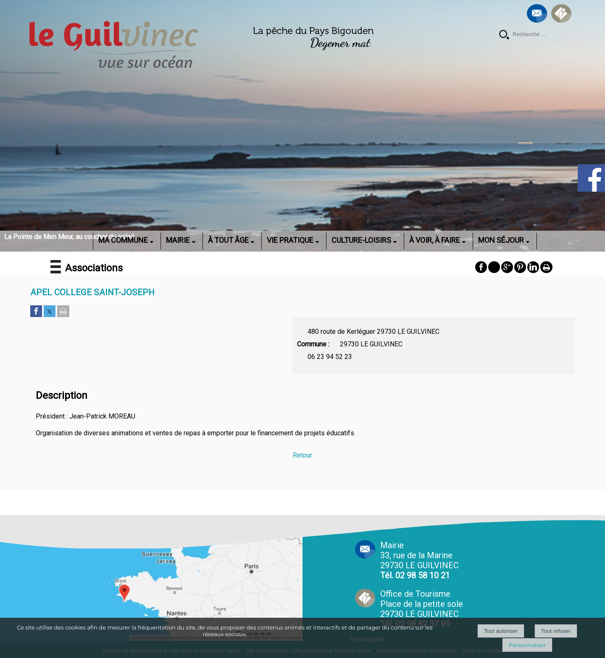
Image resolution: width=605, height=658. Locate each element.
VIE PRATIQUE (290, 240)
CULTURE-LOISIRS (361, 240)
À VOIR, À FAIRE (434, 240)
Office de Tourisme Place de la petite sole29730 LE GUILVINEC (421, 609)
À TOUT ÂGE (228, 240)
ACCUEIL (82, 240)
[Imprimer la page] (63, 312)
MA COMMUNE (123, 240)
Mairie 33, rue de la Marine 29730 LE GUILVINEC (419, 560)
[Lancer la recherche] (504, 35)
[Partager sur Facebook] (36, 312)
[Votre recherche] (541, 34)
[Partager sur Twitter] (49, 312)
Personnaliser (527, 645)
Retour (302, 455)
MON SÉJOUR (501, 240)
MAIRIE (178, 240)
